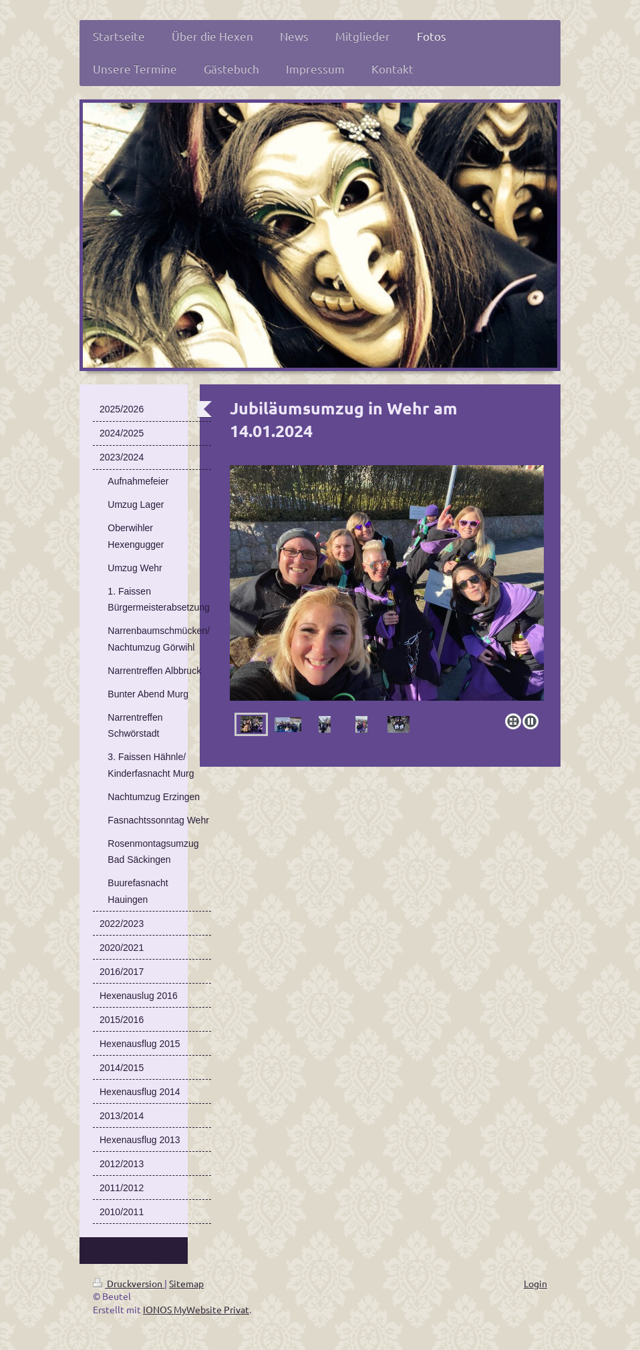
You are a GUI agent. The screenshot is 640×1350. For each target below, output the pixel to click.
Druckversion (128, 1283)
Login (535, 1283)
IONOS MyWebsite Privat (196, 1309)
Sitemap (186, 1283)
